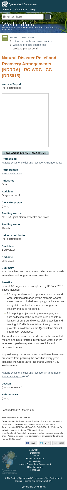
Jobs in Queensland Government (35, 464)
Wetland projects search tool (29, 44)
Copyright (33, 450)
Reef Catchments (12, 173)
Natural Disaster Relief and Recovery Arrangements (32, 162)
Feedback (35, 470)
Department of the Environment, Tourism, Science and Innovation (28, 28)
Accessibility (35, 461)
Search (48, 16)
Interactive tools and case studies (32, 41)
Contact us (21, 9)
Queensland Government (33, 487)
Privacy (35, 455)
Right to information (35, 458)
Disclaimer (35, 453)
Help (33, 9)
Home (13, 37)
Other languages (35, 467)
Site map (7, 9)
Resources (28, 37)
